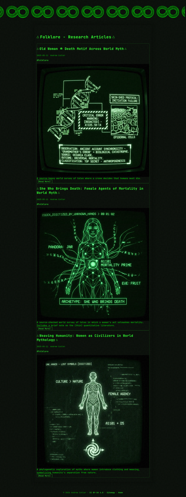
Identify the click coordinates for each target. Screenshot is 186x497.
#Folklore (43, 60)
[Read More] (44, 181)
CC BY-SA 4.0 (96, 492)
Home (120, 492)
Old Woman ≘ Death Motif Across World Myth (82, 49)
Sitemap (111, 492)
